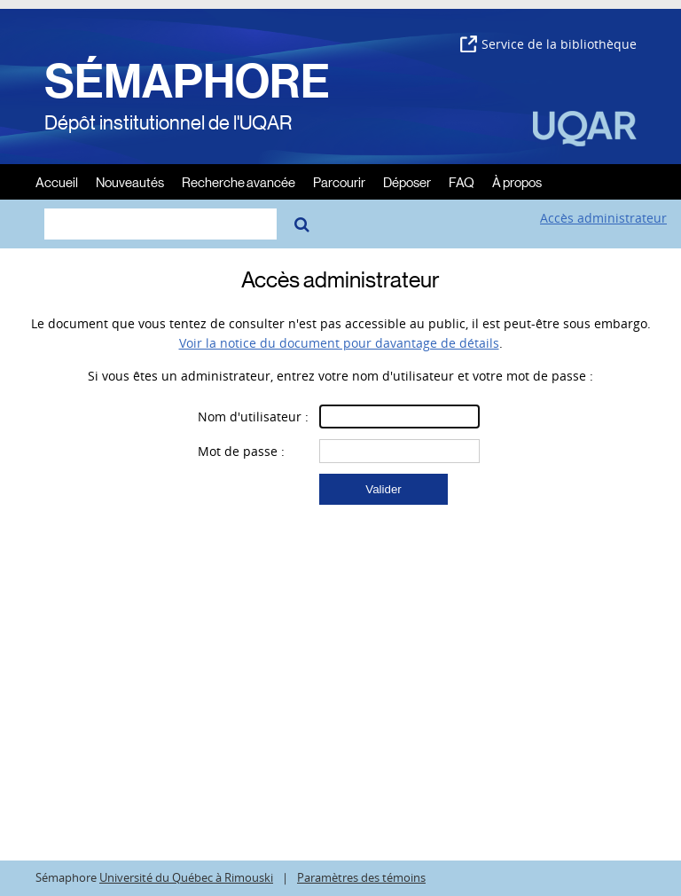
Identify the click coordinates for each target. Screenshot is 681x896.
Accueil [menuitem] (56, 181)
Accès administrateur (603, 217)
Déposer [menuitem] (407, 181)
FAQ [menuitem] (461, 181)
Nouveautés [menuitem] (130, 181)
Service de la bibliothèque (548, 43)
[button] (383, 489)
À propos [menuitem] (517, 181)
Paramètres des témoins (361, 877)
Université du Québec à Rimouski (186, 877)
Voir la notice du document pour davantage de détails (339, 342)
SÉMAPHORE (187, 81)
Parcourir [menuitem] (339, 181)
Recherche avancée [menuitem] (238, 181)
